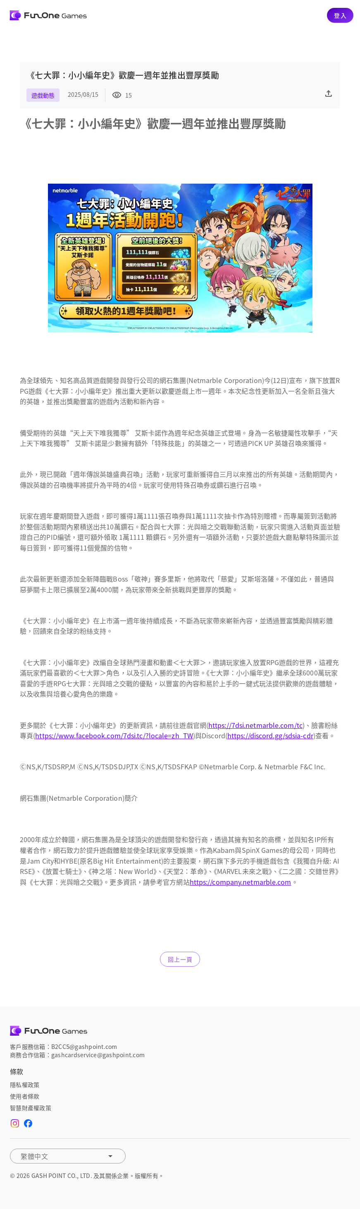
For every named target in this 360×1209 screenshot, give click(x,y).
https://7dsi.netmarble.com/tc (255, 725)
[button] (68, 1156)
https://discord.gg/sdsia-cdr (270, 735)
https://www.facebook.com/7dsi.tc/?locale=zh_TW (114, 735)
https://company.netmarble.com (240, 882)
